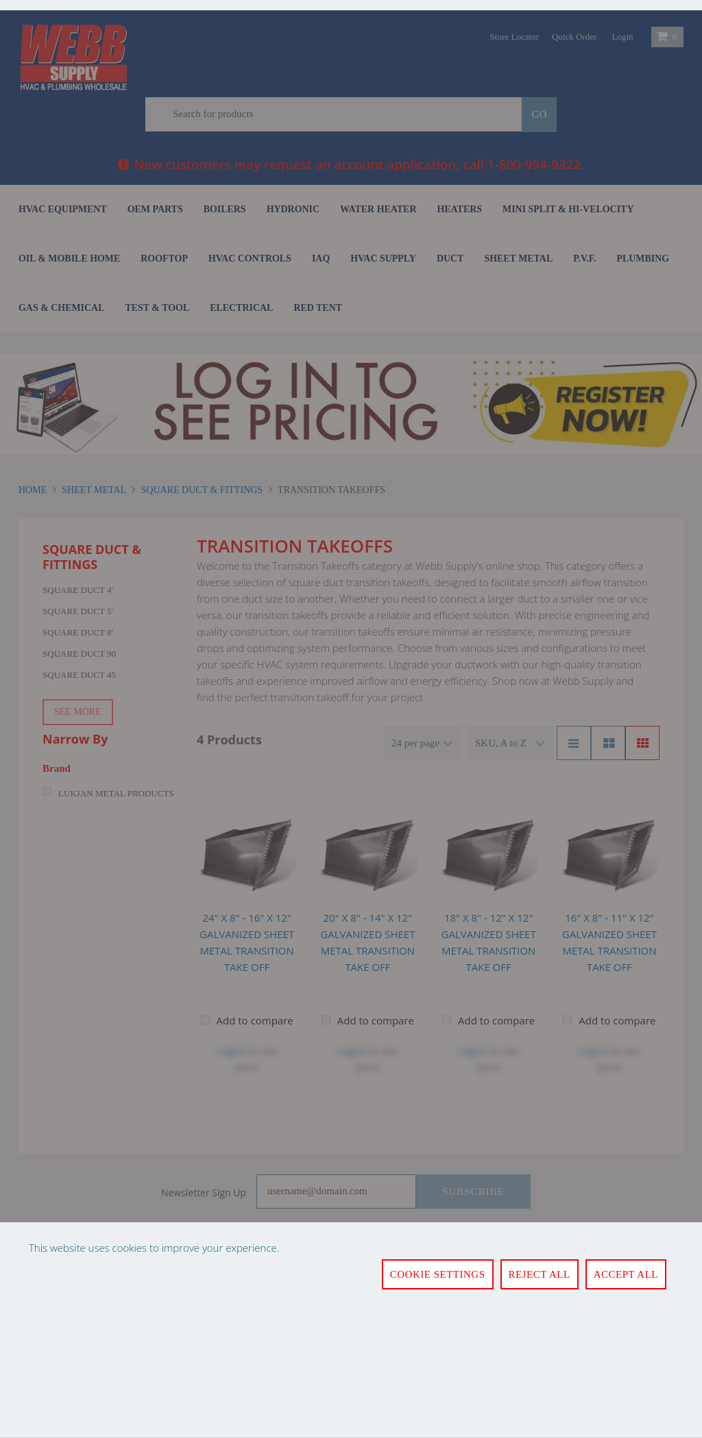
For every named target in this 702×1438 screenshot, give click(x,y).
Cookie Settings (437, 1274)
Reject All (539, 1274)
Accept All (626, 1274)
